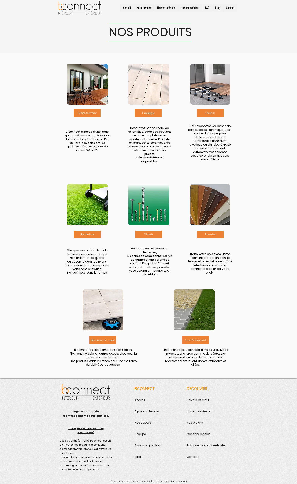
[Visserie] (148, 234)
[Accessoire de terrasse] (102, 340)
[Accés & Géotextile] (195, 340)
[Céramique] (148, 113)
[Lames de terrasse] (87, 113)
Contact (193, 457)
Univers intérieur (198, 400)
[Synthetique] (87, 234)
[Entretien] (210, 234)
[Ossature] (210, 113)
